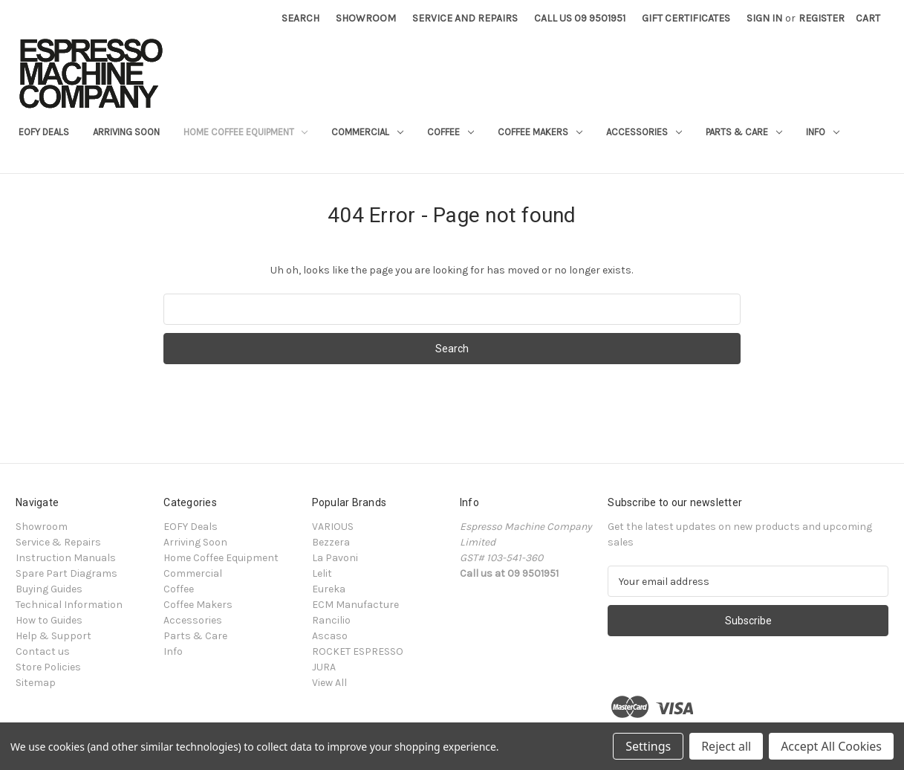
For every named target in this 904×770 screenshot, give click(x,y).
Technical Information (69, 604)
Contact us (43, 651)
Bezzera (331, 542)
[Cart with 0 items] (868, 18)
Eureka (328, 589)
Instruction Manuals (66, 557)
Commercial (367, 132)
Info (822, 132)
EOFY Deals (44, 132)
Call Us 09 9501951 (579, 18)
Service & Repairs (58, 542)
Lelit (322, 573)
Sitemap (36, 682)
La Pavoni (335, 557)
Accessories (644, 132)
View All (329, 682)
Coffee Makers (540, 132)
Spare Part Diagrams (66, 573)
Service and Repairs (465, 18)
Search (300, 18)
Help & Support (53, 636)
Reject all (726, 746)
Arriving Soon (126, 132)
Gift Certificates (686, 18)
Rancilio (331, 620)
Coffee (450, 132)
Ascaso (330, 636)
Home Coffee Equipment (245, 132)
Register (822, 18)
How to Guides (49, 620)
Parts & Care (744, 132)
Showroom (366, 18)
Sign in (764, 18)
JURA (324, 667)
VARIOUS (333, 526)
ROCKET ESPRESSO (357, 651)
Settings (648, 746)
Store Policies (48, 667)
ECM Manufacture (355, 604)
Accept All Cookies (831, 746)
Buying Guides (49, 589)
